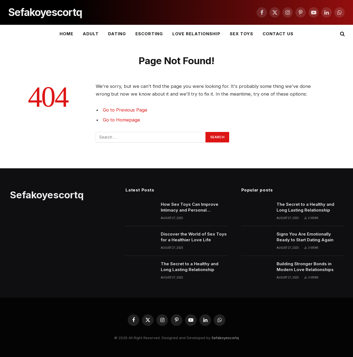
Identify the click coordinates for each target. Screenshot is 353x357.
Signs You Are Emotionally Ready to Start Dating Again (305, 236)
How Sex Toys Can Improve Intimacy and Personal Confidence (189, 207)
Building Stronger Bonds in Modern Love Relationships (305, 266)
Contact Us (278, 33)
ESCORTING (149, 33)
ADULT (91, 33)
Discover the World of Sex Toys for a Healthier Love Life (194, 236)
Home (66, 33)
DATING (117, 33)
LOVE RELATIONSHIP (196, 33)
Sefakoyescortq (225, 338)
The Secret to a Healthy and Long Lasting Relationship (189, 266)
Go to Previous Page (125, 110)
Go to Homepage (121, 120)
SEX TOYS (241, 33)
